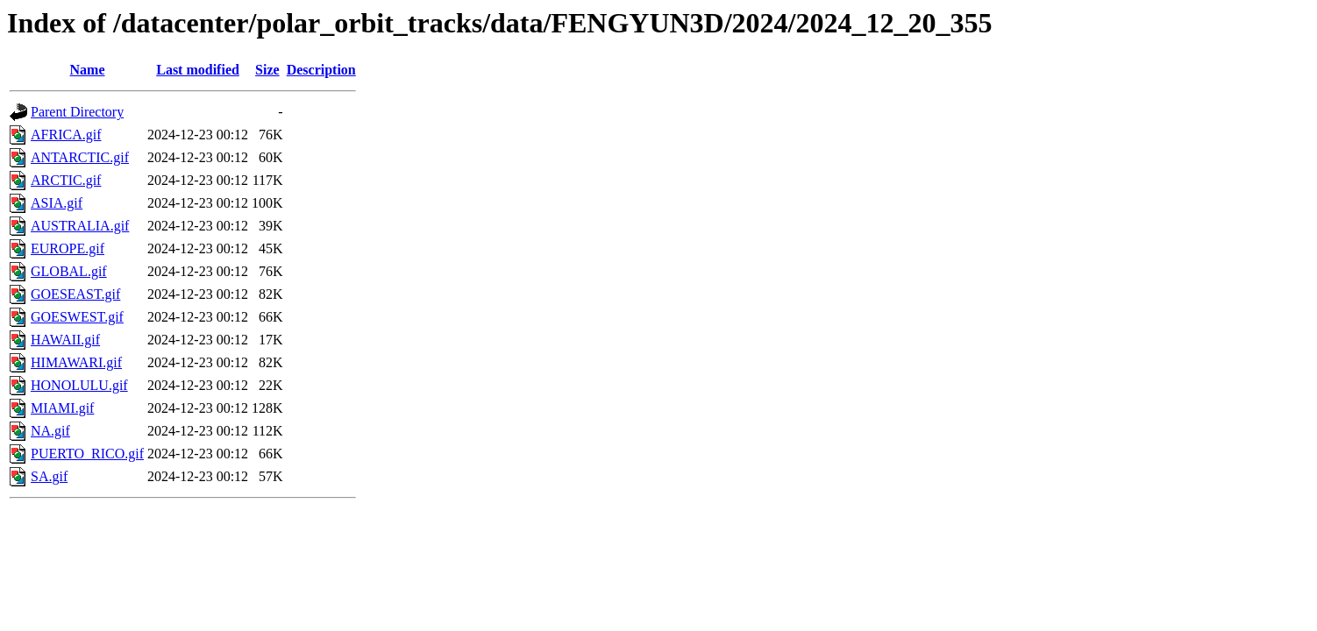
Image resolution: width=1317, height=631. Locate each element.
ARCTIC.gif (66, 180)
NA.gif (50, 430)
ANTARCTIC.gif (80, 157)
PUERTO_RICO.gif (87, 453)
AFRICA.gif (66, 134)
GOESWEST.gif (77, 316)
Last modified (197, 69)
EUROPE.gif (67, 248)
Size (267, 69)
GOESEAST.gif (75, 294)
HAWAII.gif (65, 339)
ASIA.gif (56, 202)
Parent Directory (77, 111)
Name (87, 69)
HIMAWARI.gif (76, 362)
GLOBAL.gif (69, 271)
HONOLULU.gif (79, 385)
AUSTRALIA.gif (80, 225)
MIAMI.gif (62, 408)
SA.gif (49, 476)
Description (321, 69)
